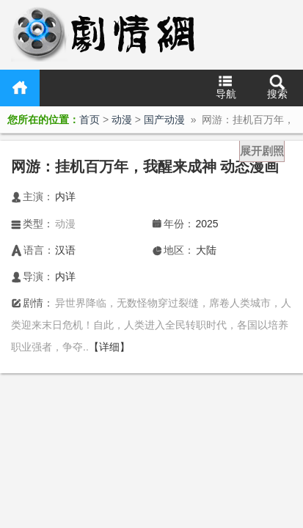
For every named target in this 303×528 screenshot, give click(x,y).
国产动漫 (164, 119)
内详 (65, 196)
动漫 (122, 119)
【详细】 (109, 347)
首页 (20, 88)
